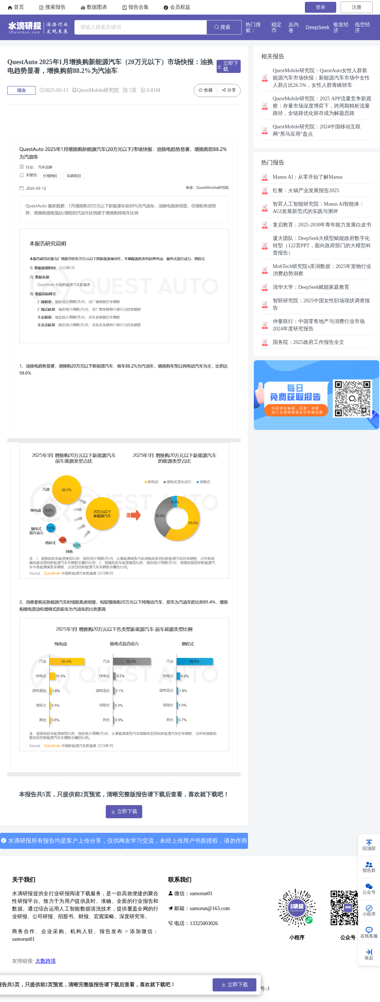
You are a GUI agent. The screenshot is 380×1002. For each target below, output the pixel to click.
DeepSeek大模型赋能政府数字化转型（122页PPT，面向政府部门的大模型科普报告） (322, 246)
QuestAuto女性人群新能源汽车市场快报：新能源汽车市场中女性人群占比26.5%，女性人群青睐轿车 (321, 78)
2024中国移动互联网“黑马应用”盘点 (317, 130)
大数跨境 (45, 961)
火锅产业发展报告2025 (306, 190)
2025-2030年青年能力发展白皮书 (322, 225)
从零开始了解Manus (308, 177)
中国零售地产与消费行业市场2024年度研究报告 (319, 325)
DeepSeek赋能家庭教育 (311, 287)
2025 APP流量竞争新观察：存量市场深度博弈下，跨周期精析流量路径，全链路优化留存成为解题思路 (322, 106)
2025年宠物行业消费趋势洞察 (322, 270)
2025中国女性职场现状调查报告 (321, 304)
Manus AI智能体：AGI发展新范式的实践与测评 (319, 207)
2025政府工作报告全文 (308, 342)
